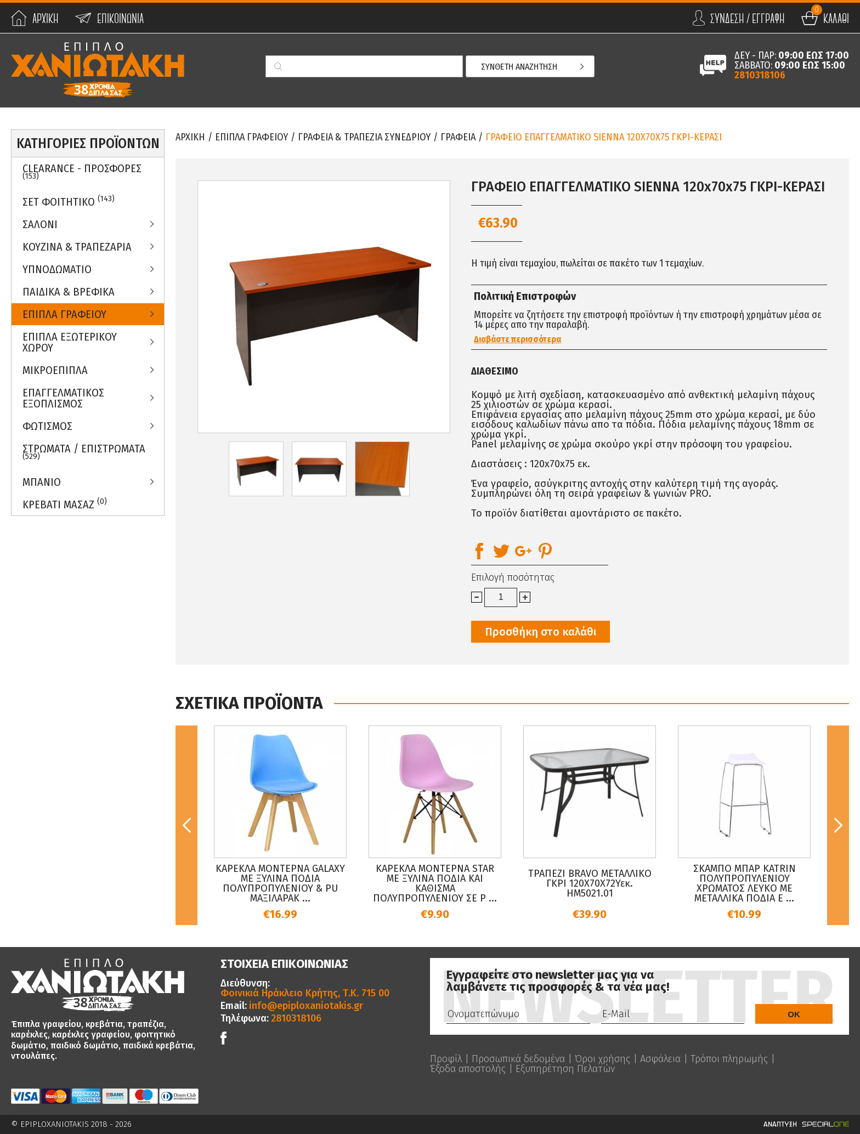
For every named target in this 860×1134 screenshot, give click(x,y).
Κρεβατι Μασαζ (64, 503)
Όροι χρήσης (602, 1059)
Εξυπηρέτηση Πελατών (565, 1069)
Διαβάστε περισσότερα (517, 339)
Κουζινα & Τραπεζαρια (77, 246)
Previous (186, 825)
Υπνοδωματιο (57, 269)
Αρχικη (190, 137)
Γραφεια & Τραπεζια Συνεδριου (364, 137)
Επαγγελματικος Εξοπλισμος (63, 398)
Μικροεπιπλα (55, 370)
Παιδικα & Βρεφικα (68, 291)
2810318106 (759, 75)
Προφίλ (446, 1059)
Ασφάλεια (660, 1059)
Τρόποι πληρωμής (729, 1059)
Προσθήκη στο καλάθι (540, 631)
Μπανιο (41, 482)
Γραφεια (458, 137)
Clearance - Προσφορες (82, 172)
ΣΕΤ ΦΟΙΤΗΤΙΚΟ (68, 201)
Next (838, 825)
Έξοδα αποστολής (468, 1069)
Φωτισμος (47, 426)
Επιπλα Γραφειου (64, 314)
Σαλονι (40, 224)
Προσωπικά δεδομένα (518, 1059)
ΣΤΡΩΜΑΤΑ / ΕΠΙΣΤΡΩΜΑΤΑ (83, 452)
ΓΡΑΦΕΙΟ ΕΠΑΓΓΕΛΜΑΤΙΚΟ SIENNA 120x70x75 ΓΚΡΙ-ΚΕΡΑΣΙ (603, 137)
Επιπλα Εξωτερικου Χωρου (69, 342)
